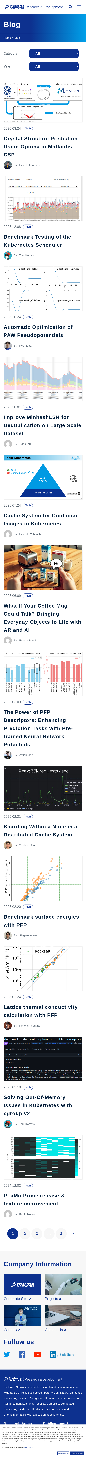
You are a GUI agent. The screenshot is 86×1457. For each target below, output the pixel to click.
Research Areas (18, 1424)
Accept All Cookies (77, 1453)
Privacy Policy (28, 1447)
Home (7, 37)
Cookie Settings (63, 1453)
